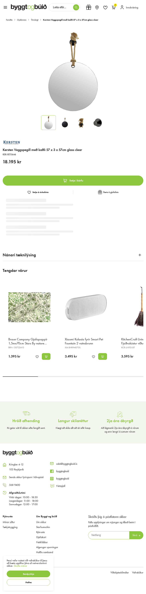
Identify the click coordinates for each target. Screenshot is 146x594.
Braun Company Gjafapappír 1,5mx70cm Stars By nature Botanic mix (27, 343)
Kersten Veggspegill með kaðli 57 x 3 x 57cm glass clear (70, 19)
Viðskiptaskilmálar (120, 572)
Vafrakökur (137, 572)
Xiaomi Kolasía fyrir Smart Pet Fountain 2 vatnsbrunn (84, 341)
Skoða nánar (20, 566)
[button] (28, 574)
